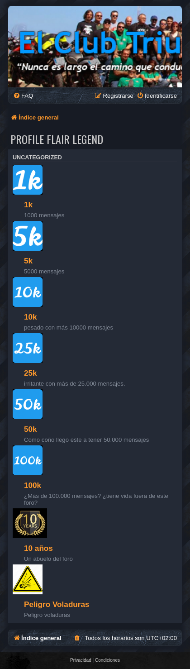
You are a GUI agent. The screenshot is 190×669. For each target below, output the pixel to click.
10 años (38, 548)
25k (30, 373)
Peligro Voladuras (57, 604)
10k (30, 316)
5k (28, 260)
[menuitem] (23, 95)
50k (30, 429)
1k (28, 204)
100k (32, 485)
